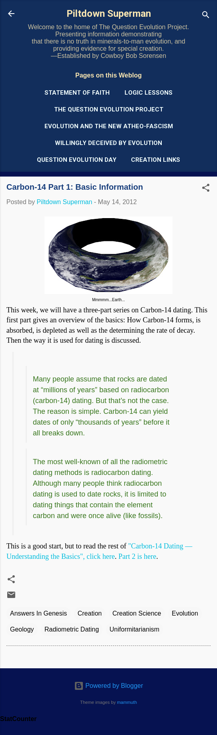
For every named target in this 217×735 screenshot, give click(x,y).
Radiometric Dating (71, 629)
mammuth (127, 702)
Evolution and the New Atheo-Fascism (108, 126)
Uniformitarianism (134, 629)
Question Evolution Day (77, 159)
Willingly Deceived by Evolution (108, 143)
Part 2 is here (137, 556)
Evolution (185, 613)
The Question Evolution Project (108, 109)
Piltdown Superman (108, 13)
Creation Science (137, 613)
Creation (90, 613)
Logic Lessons (149, 92)
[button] (206, 189)
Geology (22, 629)
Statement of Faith (77, 92)
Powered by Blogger (108, 685)
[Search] (206, 16)
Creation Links (155, 159)
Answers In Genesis (38, 613)
